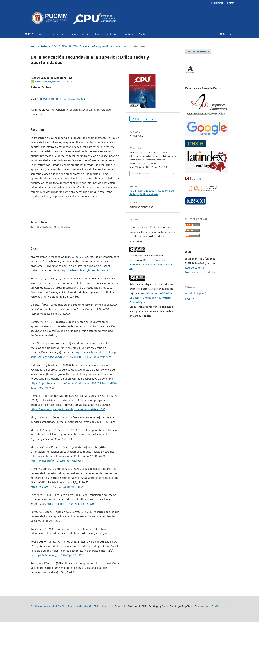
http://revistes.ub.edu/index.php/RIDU (84, 315)
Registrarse (217, 2)
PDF (137, 118)
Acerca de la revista (51, 34)
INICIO (29, 34)
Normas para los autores (200, 272)
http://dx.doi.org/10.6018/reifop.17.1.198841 (58, 505)
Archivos (45, 46)
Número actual (80, 34)
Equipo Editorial (195, 267)
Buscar (225, 34)
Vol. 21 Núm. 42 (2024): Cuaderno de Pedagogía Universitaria (87, 46)
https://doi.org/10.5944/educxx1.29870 (70, 548)
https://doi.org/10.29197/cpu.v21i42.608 (61, 98)
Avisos (129, 34)
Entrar (230, 2)
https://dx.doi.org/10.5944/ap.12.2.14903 (60, 600)
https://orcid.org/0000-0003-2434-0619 (53, 81)
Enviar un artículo (198, 51)
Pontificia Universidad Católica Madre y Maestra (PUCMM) (66, 651)
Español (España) (195, 293)
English (189, 299)
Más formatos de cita (143, 173)
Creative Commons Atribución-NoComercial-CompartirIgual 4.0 (151, 264)
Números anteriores (107, 34)
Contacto (143, 34)
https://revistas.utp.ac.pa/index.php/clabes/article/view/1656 (68, 454)
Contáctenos (218, 651)
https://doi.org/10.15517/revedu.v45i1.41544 (58, 531)
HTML (151, 118)
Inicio (33, 46)
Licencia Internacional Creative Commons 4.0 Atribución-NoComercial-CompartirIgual (151, 298)
